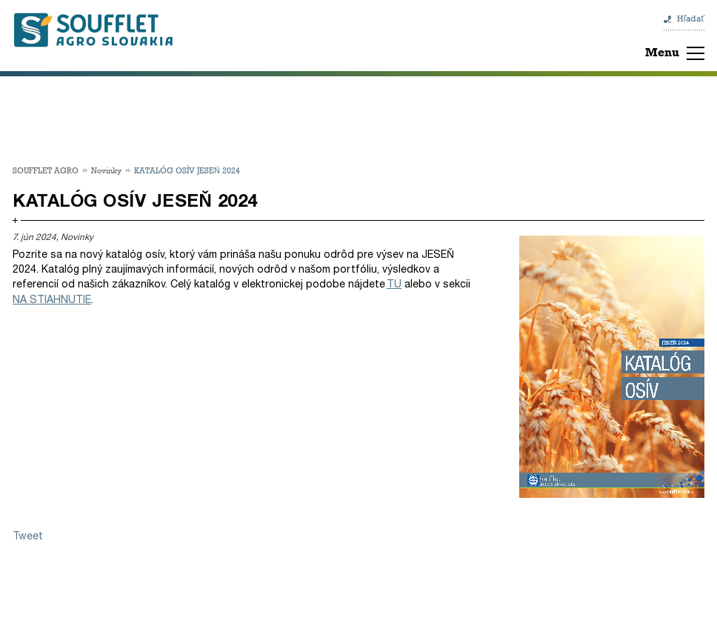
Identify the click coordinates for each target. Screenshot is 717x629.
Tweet (28, 536)
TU (394, 284)
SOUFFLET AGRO (46, 170)
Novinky (106, 170)
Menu (662, 52)
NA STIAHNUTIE (52, 299)
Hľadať (690, 18)
